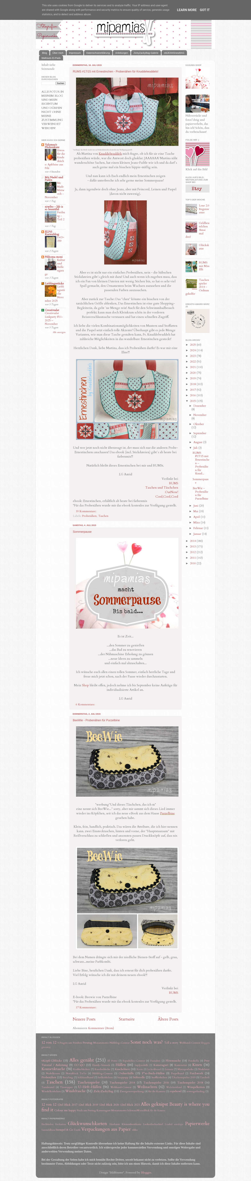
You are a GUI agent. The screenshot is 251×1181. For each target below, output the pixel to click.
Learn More (187, 10)
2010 (193, 563)
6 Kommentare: (86, 704)
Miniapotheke (186, 1069)
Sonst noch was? (146, 1042)
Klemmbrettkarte (131, 1124)
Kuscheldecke (102, 1069)
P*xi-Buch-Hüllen (153, 1073)
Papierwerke (197, 1123)
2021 (193, 367)
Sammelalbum (48, 1129)
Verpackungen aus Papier (106, 1129)
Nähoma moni (54, 257)
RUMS (173, 483)
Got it (205, 10)
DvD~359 (60, 239)
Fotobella (193, 1061)
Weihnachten (147, 1087)
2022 (193, 362)
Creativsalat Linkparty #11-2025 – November (54, 318)
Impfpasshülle (141, 1065)
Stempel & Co (64, 1130)
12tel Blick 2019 (88, 1105)
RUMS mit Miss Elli (204, 266)
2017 (193, 390)
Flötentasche (173, 1061)
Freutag (87, 1043)
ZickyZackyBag (103, 1091)
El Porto (112, 1061)
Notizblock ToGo (76, 1073)
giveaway (46, 1047)
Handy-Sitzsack (101, 1065)
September (199, 433)
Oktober (198, 424)
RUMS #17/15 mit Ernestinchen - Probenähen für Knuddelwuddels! (115, 71)
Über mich (58, 52)
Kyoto (140, 1069)
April (197, 517)
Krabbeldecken (81, 1069)
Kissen (197, 1065)
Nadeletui (204, 1069)
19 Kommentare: (86, 511)
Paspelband (177, 1073)
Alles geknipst (154, 1104)
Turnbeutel (47, 1087)
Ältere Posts (168, 1019)
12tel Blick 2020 (109, 1105)
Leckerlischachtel (153, 1124)
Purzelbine (167, 813)
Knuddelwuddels (110, 153)
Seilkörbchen (105, 1077)
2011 (193, 558)
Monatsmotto (101, 1043)
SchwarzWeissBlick (138, 1110)
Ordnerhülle (126, 1073)
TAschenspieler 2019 (183, 1077)
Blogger (146, 1173)
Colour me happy (65, 1110)
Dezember (199, 406)
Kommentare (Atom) (101, 1028)
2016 (193, 395)
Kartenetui (180, 1065)
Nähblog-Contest (119, 1043)
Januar (197, 534)
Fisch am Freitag (86, 1110)
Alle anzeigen (59, 332)
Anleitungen (121, 52)
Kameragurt (160, 1065)
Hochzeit (114, 1124)
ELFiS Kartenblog (52, 233)
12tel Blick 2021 (130, 1105)
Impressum (75, 52)
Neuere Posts (84, 1019)
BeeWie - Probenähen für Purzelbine (96, 720)
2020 (193, 373)
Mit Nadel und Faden (54, 178)
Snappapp (122, 1077)
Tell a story (171, 1043)
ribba (135, 1130)
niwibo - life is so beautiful (54, 208)
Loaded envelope (174, 1124)
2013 (193, 547)
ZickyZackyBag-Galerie (146, 52)
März (197, 523)
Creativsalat (52, 310)
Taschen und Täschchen (161, 487)
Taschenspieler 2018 (190, 1083)
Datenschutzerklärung (98, 52)
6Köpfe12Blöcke (51, 1061)
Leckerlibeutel (154, 1069)
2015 (193, 401)
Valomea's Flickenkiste (52, 146)
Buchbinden (47, 1124)
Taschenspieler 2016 (156, 1083)
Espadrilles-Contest (134, 1061)
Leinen (169, 1069)
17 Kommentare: (86, 1007)
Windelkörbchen (51, 1091)
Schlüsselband (85, 1077)
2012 (193, 552)
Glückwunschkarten (87, 1123)
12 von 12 (48, 1042)
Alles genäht (81, 1060)
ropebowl (176, 1091)
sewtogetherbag (195, 1091)
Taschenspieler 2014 (122, 1083)
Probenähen (89, 516)
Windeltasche (75, 1091)
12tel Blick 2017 (67, 1105)
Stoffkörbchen (159, 1077)
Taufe (77, 1130)
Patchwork (196, 1073)
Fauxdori (155, 1061)
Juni (196, 506)
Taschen (103, 516)
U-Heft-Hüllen (89, 1087)
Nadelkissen (53, 1073)
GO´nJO (79, 1065)
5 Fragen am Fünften (69, 1043)
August (198, 442)
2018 (193, 384)
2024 (193, 350)
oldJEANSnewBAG (174, 52)
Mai (196, 511)
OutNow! (171, 492)
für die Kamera (156, 1091)
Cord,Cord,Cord (166, 496)
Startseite (127, 1019)
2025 (193, 345)
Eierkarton (60, 1124)
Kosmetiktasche (53, 1069)
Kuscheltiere (122, 1069)
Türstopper (66, 1087)
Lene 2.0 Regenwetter (204, 209)
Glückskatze (204, 247)
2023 (193, 356)
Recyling (68, 1077)
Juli (195, 448)
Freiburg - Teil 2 (61, 215)
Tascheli (205, 1077)
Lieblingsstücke (54, 284)
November (199, 415)
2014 (193, 541)
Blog (44, 52)
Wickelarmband (174, 1087)
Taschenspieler (88, 1082)
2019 (193, 378)
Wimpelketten (196, 1087)
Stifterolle (139, 1077)
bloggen (205, 1042)
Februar (198, 528)
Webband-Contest (189, 1043)
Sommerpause (82, 531)
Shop (85, 685)
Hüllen (121, 1065)
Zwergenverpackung (132, 1091)
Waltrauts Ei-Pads (51, 58)
